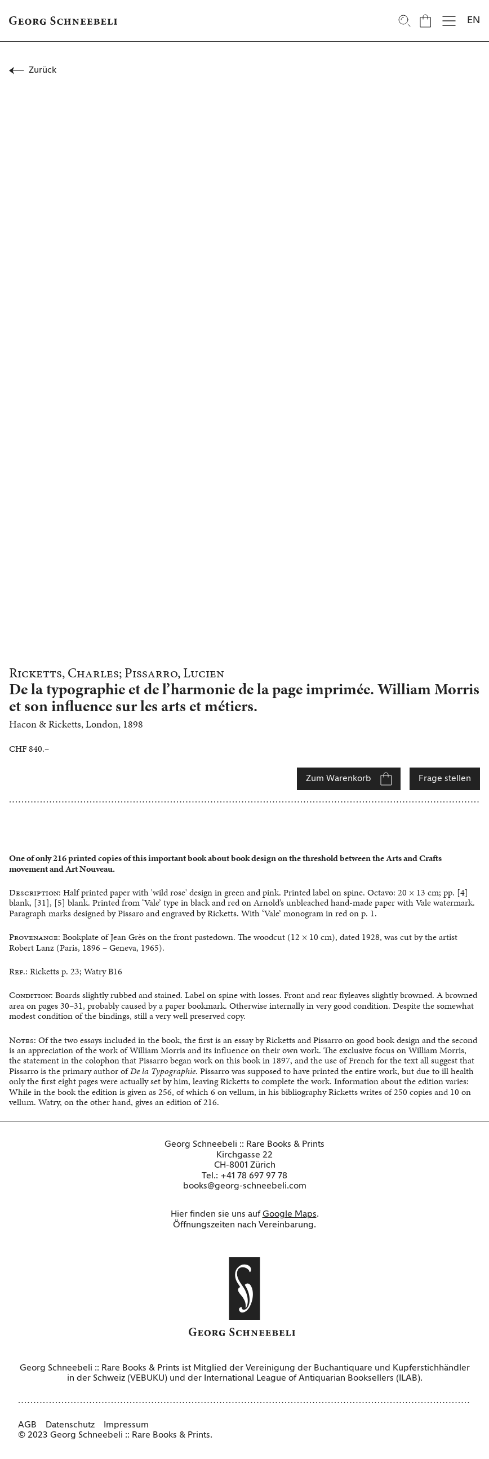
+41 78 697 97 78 (253, 1176)
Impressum (126, 1425)
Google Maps (290, 1214)
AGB (27, 1425)
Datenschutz (70, 1425)
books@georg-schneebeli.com (244, 1186)
